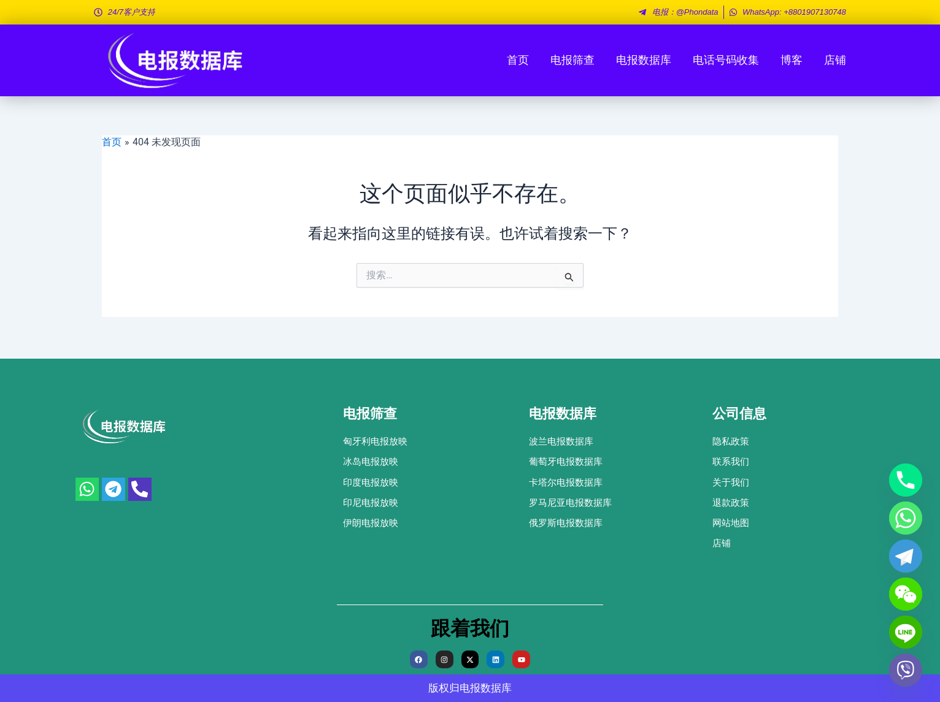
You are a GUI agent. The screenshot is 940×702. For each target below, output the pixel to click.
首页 (518, 60)
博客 (791, 60)
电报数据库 (643, 60)
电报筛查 (572, 60)
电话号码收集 (726, 60)
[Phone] (905, 480)
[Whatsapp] (905, 518)
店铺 (835, 60)
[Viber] (905, 670)
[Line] (905, 632)
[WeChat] (905, 594)
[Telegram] (905, 556)
